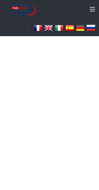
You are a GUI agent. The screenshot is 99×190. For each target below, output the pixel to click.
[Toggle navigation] (92, 10)
